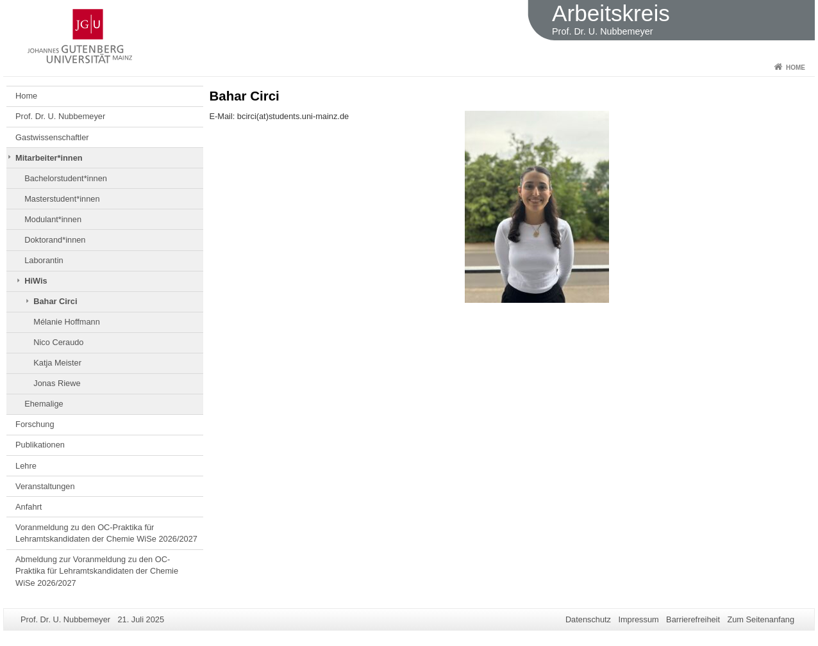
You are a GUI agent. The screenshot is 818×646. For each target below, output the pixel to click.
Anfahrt (28, 507)
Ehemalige (43, 403)
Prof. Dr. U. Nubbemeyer (60, 116)
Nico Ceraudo (58, 342)
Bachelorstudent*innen (65, 178)
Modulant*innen (52, 219)
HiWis (35, 281)
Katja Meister (57, 362)
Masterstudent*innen (61, 199)
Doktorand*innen (54, 240)
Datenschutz (588, 619)
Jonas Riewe (56, 383)
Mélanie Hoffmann (66, 322)
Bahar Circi (55, 301)
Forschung (34, 424)
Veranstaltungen (45, 486)
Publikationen (40, 444)
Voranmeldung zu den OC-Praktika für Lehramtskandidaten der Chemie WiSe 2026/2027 (106, 533)
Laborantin (43, 260)
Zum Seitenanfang (760, 619)
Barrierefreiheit (693, 619)
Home (795, 67)
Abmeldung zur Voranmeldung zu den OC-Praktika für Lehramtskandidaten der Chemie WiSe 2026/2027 (96, 571)
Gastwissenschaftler (52, 137)
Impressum (638, 619)
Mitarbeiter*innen (49, 158)
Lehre (26, 466)
